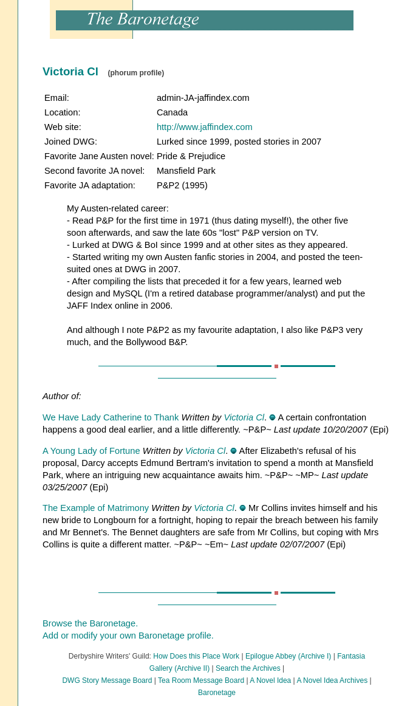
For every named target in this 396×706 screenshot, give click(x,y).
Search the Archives (248, 668)
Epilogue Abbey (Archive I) (288, 656)
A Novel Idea (270, 680)
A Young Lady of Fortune (91, 451)
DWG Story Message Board (107, 680)
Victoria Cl (244, 417)
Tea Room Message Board (201, 680)
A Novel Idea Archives (331, 680)
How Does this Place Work (196, 656)
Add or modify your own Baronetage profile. (128, 635)
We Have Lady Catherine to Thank (111, 417)
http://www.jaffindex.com (205, 127)
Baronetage (217, 692)
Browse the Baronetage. (90, 623)
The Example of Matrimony (96, 508)
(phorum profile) (136, 73)
